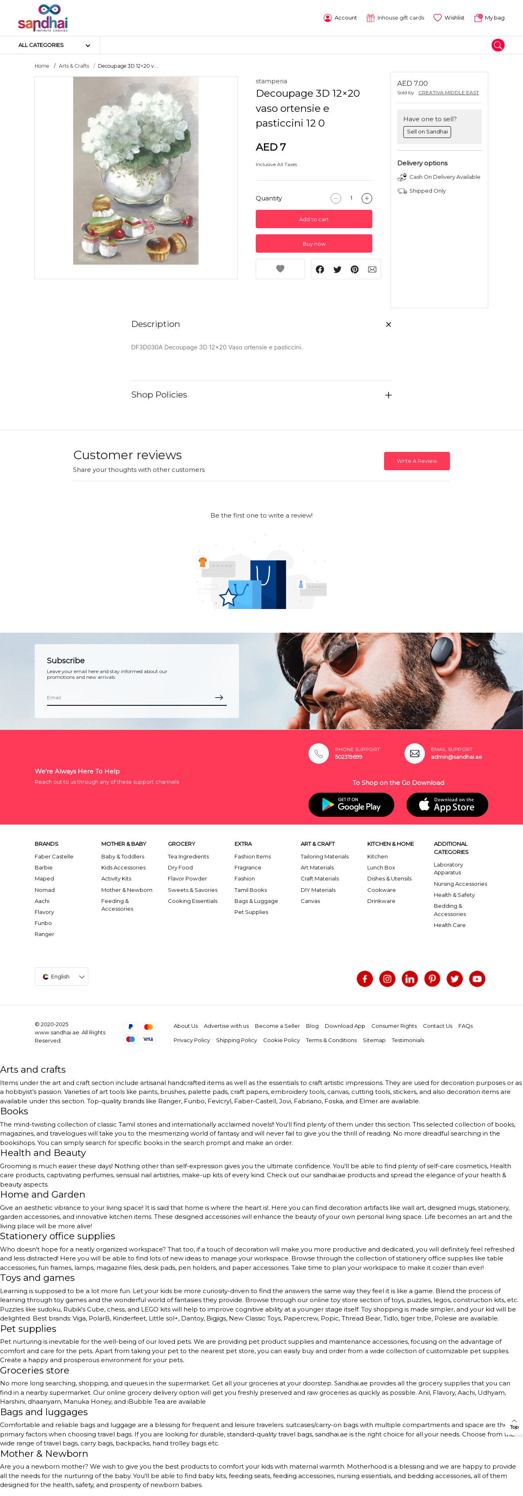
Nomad (45, 890)
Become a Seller (277, 1026)
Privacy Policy (192, 1040)
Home (42, 66)
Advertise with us (226, 1026)
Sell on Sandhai (427, 131)
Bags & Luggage (256, 901)
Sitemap (374, 1040)
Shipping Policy (236, 1040)
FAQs (465, 1026)
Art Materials (317, 867)
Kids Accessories (123, 867)
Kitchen (377, 856)
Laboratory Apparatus (448, 868)
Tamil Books (251, 890)
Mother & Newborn (126, 890)
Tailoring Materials (325, 856)
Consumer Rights (394, 1026)
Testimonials (408, 1040)
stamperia (271, 81)
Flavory (44, 912)
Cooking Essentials (192, 901)
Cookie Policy (281, 1040)
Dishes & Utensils (389, 878)
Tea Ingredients (188, 856)
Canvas (310, 901)
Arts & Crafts (74, 66)
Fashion (245, 878)
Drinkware (381, 901)
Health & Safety (454, 894)
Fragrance (248, 867)
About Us (186, 1026)
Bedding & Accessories (450, 909)
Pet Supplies (251, 912)
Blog (312, 1026)
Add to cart (314, 219)
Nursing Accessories (460, 883)
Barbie (44, 867)
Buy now (314, 244)
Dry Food (180, 867)
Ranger (44, 934)
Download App (345, 1026)
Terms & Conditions (331, 1040)
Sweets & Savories (192, 890)
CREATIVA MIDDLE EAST (448, 92)
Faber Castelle (54, 856)
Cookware (381, 890)
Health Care (450, 925)
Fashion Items (253, 856)
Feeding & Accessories (117, 905)
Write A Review (417, 461)
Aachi (42, 901)
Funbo (43, 923)
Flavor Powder (187, 878)
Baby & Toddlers (122, 856)
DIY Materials (318, 890)
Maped (44, 878)
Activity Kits (116, 878)
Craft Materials (320, 878)
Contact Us (437, 1026)
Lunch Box (381, 867)
